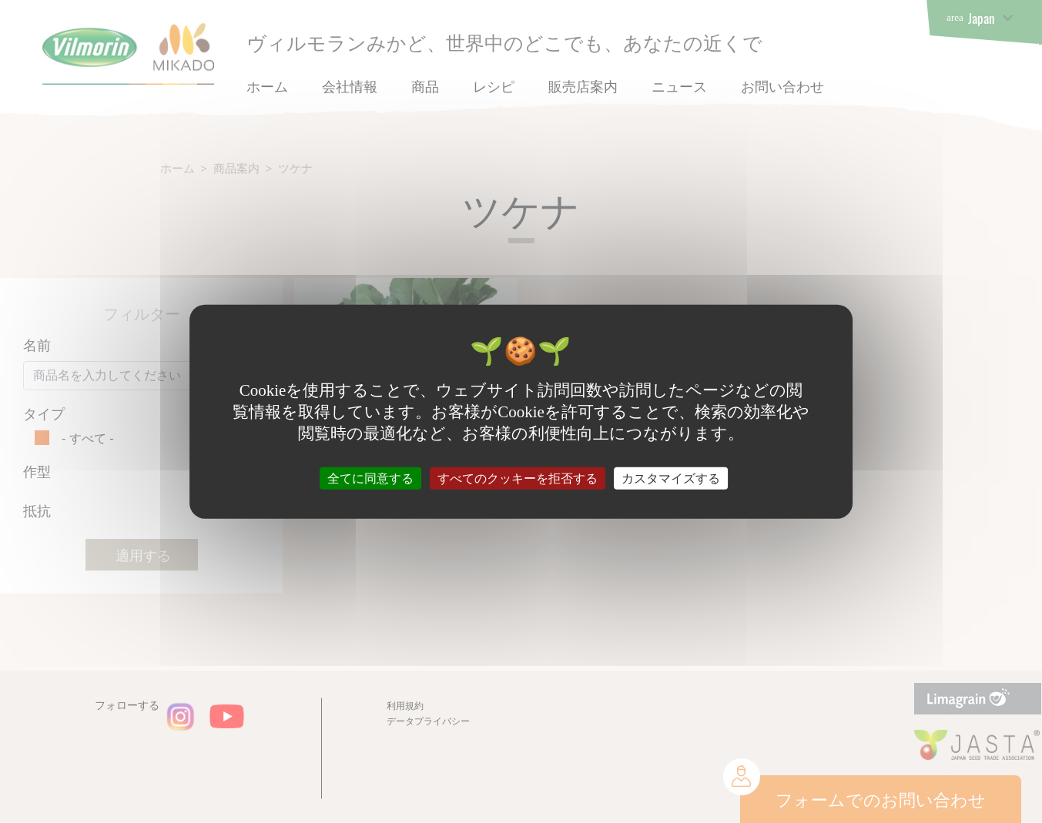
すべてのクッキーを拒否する (517, 478)
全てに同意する (370, 478)
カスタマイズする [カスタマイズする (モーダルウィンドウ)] (671, 478)
